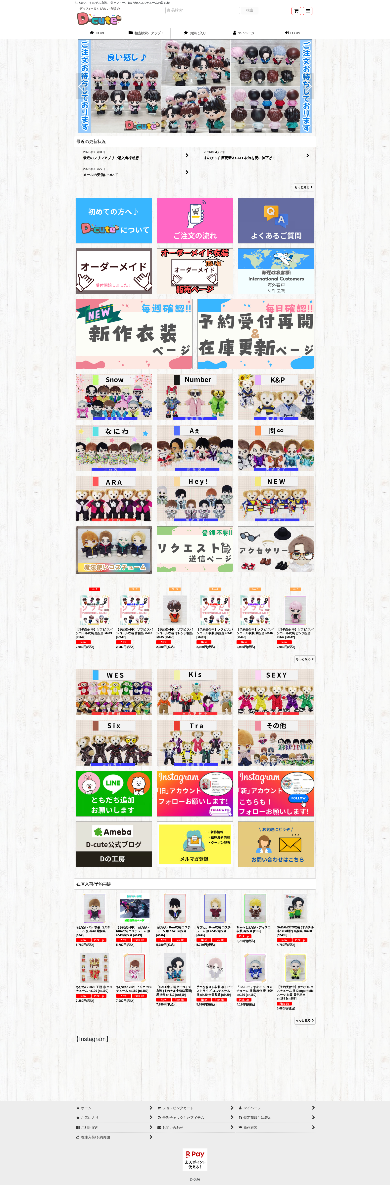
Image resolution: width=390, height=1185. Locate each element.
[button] (307, 11)
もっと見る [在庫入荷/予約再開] (305, 1020)
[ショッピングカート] (296, 11)
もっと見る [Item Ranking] (305, 659)
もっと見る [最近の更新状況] (303, 187)
